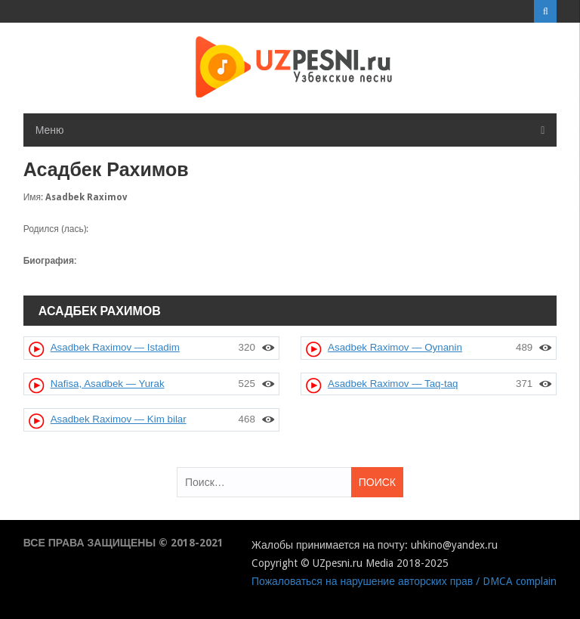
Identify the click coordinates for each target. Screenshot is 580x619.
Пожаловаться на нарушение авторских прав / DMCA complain (404, 581)
